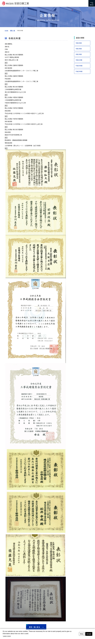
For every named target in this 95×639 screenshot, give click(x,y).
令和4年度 (79, 43)
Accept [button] (89, 634)
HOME (6, 30)
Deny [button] (81, 634)
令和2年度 (79, 54)
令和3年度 (79, 49)
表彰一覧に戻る (36, 627)
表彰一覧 (12, 30)
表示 (6, 63)
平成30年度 (79, 66)
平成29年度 (79, 71)
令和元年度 (79, 60)
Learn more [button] (7, 636)
